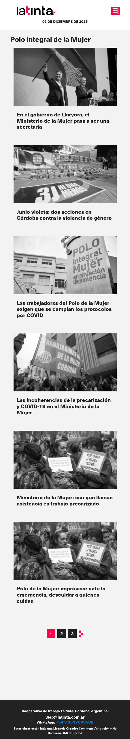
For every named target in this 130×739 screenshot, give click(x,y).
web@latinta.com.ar (65, 717)
